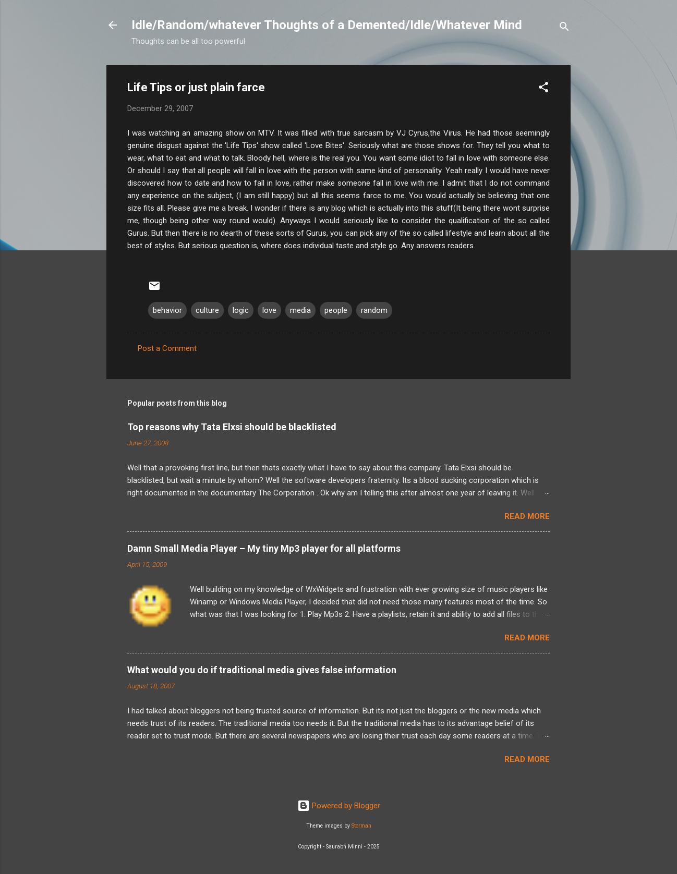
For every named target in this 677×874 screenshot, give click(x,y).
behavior (167, 310)
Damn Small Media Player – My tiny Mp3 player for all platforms (264, 548)
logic (241, 310)
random (374, 310)
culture (207, 310)
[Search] (564, 28)
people (335, 310)
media (300, 310)
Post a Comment (167, 348)
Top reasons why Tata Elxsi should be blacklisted (231, 426)
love (269, 310)
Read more (527, 516)
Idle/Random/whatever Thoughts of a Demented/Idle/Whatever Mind (326, 25)
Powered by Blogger (338, 805)
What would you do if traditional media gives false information (261, 669)
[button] (543, 89)
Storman (361, 825)
